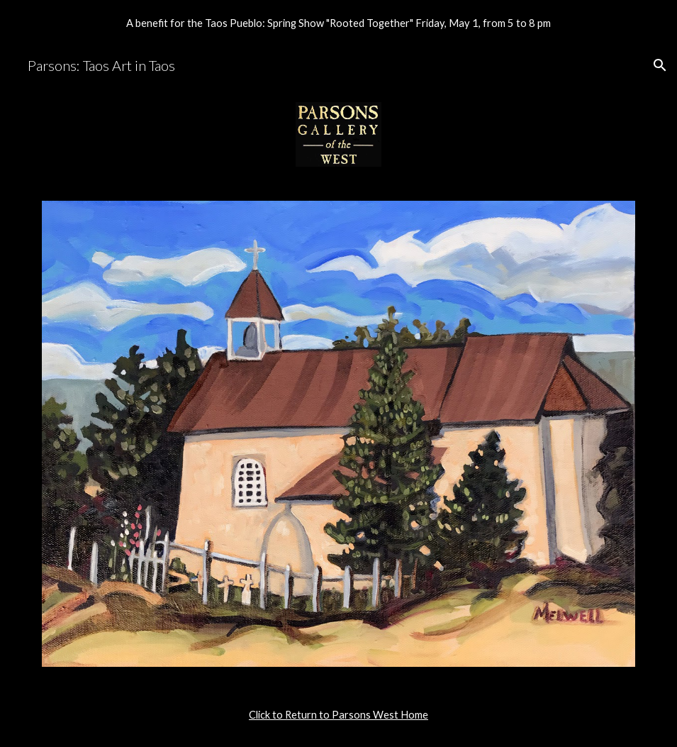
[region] (338, 22)
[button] (660, 65)
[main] (339, 715)
